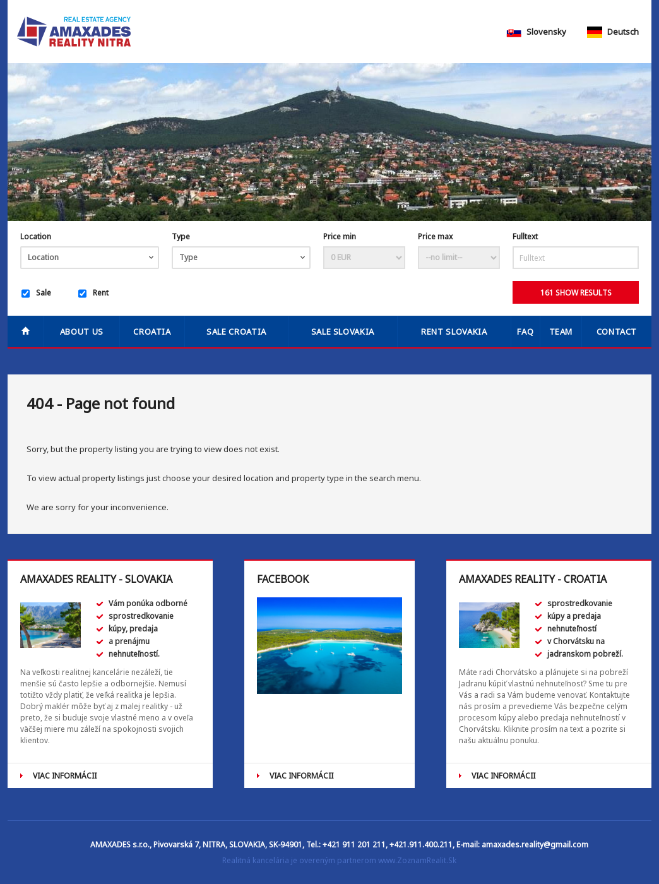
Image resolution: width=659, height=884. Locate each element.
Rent (93, 294)
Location (35, 236)
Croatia (152, 331)
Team (561, 331)
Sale (36, 294)
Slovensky (536, 31)
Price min (339, 236)
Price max (435, 236)
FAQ (525, 331)
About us (82, 331)
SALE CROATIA (236, 331)
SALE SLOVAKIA (342, 331)
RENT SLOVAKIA (454, 331)
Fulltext (525, 236)
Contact (617, 331)
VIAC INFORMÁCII (65, 775)
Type (181, 236)
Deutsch (613, 31)
